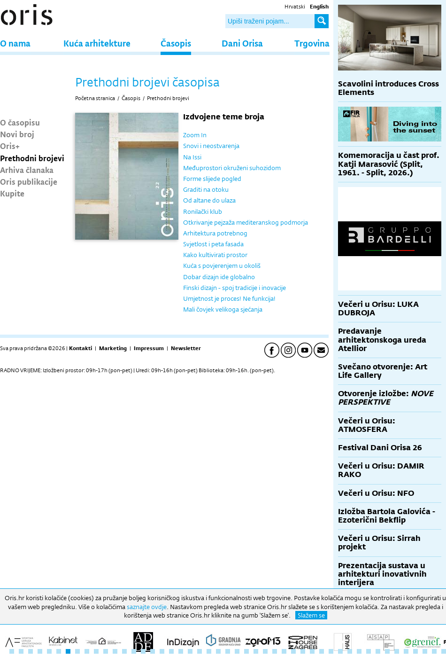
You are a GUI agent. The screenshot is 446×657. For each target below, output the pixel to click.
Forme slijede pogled (212, 178)
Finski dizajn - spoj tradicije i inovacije (234, 287)
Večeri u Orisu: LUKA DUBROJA (378, 308)
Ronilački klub (202, 211)
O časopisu (20, 122)
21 (199, 651)
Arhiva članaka (27, 169)
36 (340, 651)
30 (284, 651)
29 (274, 651)
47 (443, 651)
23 (218, 651)
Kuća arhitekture (97, 43)
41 (387, 651)
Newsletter (186, 348)
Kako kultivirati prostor (215, 254)
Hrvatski (295, 6)
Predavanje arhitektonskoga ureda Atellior (382, 339)
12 (115, 651)
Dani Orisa (242, 43)
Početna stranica (95, 98)
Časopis (176, 43)
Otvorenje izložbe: (385, 398)
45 (425, 651)
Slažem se (311, 615)
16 (152, 651)
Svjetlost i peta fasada (213, 244)
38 (359, 651)
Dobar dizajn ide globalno (219, 277)
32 (302, 651)
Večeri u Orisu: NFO (376, 493)
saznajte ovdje (147, 606)
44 (415, 651)
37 (349, 651)
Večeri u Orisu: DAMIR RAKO (381, 470)
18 (171, 651)
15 (143, 651)
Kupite (12, 193)
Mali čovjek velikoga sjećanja (222, 309)
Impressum (149, 348)
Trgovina (312, 43)
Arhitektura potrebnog (215, 233)
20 (190, 651)
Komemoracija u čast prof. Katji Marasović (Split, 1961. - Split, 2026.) (388, 163)
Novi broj (17, 134)
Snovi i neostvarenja (211, 145)
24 (227, 651)
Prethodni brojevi (32, 158)
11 (105, 651)
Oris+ (10, 145)
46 (434, 651)
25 (237, 651)
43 (406, 651)
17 (162, 651)
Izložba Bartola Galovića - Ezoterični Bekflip (386, 516)
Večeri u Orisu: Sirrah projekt (379, 542)
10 (96, 651)
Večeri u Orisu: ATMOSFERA (366, 425)
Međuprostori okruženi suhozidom (232, 168)
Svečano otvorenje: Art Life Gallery (382, 371)
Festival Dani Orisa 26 (380, 448)
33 (312, 651)
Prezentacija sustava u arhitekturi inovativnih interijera (382, 574)
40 (378, 651)
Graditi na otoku (206, 189)
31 (293, 651)
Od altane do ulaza (209, 200)
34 (321, 651)
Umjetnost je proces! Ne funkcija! (229, 298)
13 (124, 651)
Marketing (113, 348)
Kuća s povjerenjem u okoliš (222, 265)
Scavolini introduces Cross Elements (388, 88)
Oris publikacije (28, 181)
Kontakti (80, 348)
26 (246, 651)
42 (396, 651)
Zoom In (195, 135)
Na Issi (192, 157)
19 (180, 651)
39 (368, 651)
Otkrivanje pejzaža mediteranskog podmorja (245, 222)
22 (209, 651)
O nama (15, 43)
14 (133, 651)
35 (331, 651)
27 (256, 651)
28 (265, 651)
